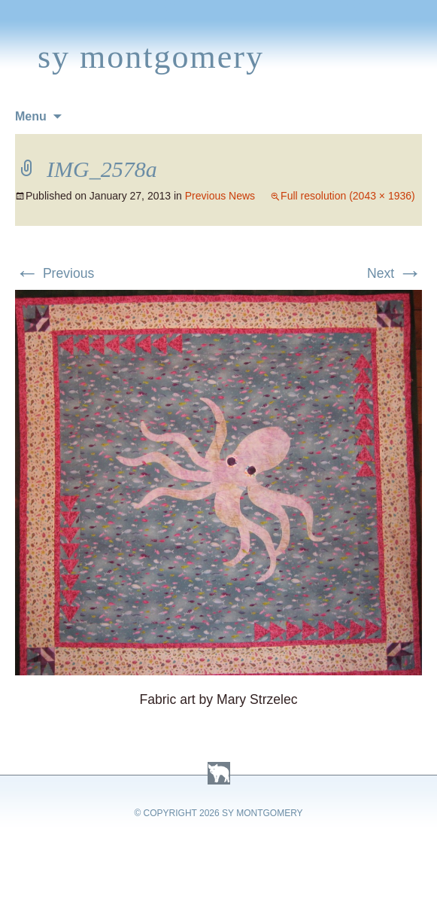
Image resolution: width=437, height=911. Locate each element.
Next (394, 273)
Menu (31, 116)
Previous (54, 273)
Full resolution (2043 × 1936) (348, 196)
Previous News (220, 196)
